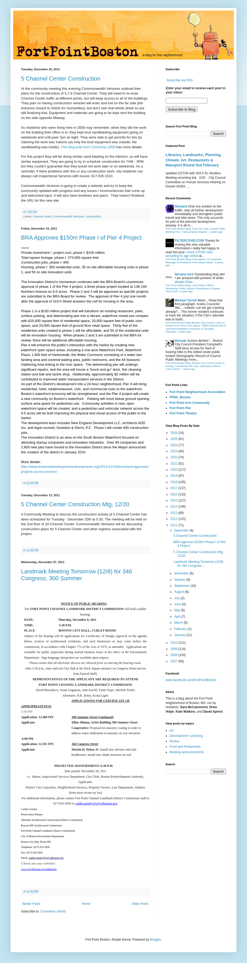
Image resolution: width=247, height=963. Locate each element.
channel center (42, 216)
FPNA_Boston (180, 397)
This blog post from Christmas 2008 (88, 147)
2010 (174, 642)
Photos (174, 741)
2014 (174, 506)
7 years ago (188, 369)
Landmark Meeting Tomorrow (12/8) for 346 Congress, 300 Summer (76, 575)
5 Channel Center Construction (60, 78)
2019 (174, 476)
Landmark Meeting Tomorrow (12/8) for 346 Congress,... (198, 563)
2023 (174, 451)
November (182, 573)
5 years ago (186, 291)
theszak (180, 340)
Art (171, 730)
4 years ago (215, 231)
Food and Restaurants (185, 746)
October (180, 580)
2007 (174, 661)
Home (86, 904)
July (177, 598)
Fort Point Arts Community (189, 403)
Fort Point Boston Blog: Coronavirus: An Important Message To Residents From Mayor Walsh (194, 261)
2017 (174, 488)
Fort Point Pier (180, 408)
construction (93, 216)
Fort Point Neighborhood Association (197, 392)
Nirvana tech (184, 274)
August (179, 592)
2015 (174, 500)
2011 (174, 525)
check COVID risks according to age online (189, 254)
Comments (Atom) (53, 911)
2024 (174, 445)
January (180, 635)
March (179, 622)
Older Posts (140, 904)
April (177, 616)
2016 (174, 494)
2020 (174, 469)
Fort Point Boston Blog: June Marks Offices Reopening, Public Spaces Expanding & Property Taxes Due (193, 288)
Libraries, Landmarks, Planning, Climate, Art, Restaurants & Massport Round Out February (194, 160)
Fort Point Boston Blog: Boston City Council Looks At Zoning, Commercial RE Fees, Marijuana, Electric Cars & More (195, 365)
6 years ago (184, 331)
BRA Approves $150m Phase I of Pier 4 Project (81, 237)
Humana (181, 206)
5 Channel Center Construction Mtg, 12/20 (75, 504)
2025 (174, 439)
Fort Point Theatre (183, 413)
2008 (174, 655)
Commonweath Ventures (68, 216)
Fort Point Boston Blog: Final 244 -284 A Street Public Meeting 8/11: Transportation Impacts (195, 230)
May (177, 610)
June (178, 604)
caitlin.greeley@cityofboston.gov (96, 803)
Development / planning (186, 736)
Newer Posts (31, 904)
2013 (174, 513)
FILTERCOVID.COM (189, 240)
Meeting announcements (186, 752)
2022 (174, 457)
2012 (174, 519)
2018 (174, 482)
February (181, 629)
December (182, 530)
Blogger (155, 939)
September (182, 586)
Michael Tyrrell (186, 300)
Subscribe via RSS (179, 80)
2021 (174, 463)
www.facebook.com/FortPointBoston (191, 680)
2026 (174, 433)
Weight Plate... (185, 282)
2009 (174, 649)
